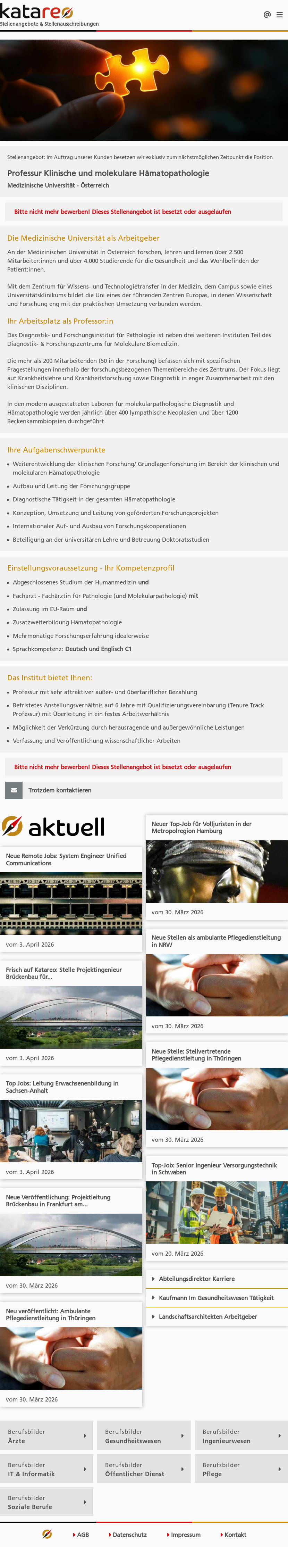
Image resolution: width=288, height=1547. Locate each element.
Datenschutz (127, 1534)
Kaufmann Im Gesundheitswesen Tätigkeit (213, 1298)
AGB (81, 1534)
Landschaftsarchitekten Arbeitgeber (204, 1316)
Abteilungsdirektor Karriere (193, 1278)
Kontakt (233, 1534)
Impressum (184, 1534)
